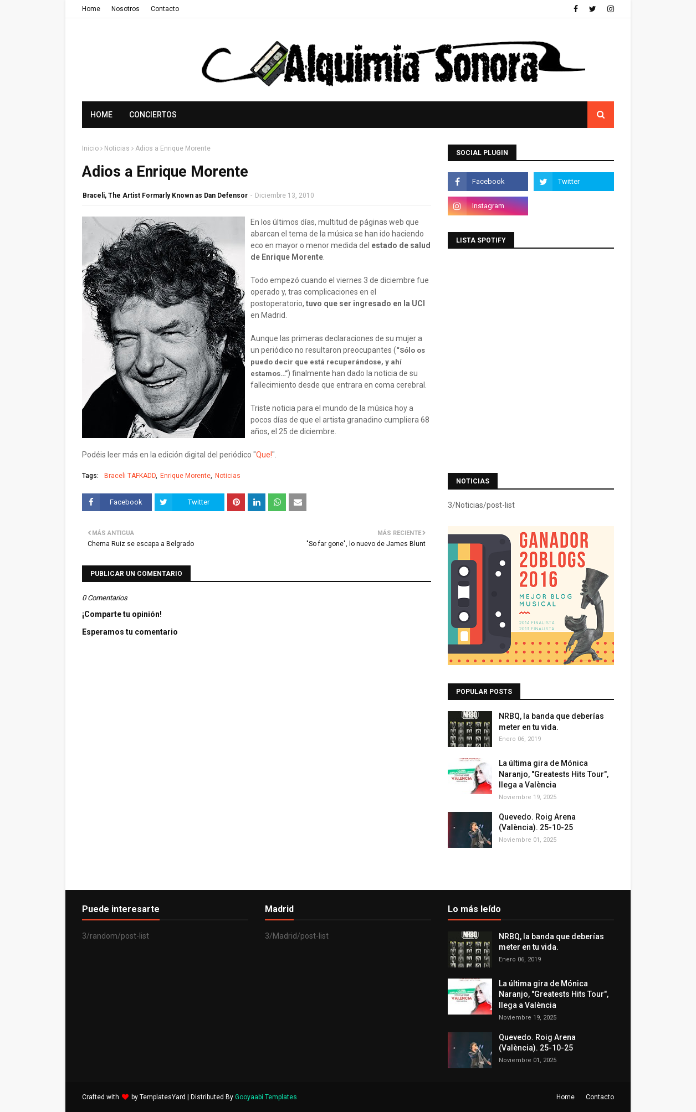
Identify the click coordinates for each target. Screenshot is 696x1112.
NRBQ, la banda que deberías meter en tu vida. (551, 722)
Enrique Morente (185, 476)
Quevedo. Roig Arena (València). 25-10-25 (537, 822)
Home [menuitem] (101, 114)
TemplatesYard (163, 1097)
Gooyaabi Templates (266, 1097)
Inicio (90, 148)
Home (91, 9)
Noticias (117, 148)
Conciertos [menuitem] (153, 114)
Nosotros (125, 9)
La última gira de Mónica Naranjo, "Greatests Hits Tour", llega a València (553, 774)
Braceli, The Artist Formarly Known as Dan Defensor (165, 195)
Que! (264, 454)
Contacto (165, 9)
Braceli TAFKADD (130, 476)
